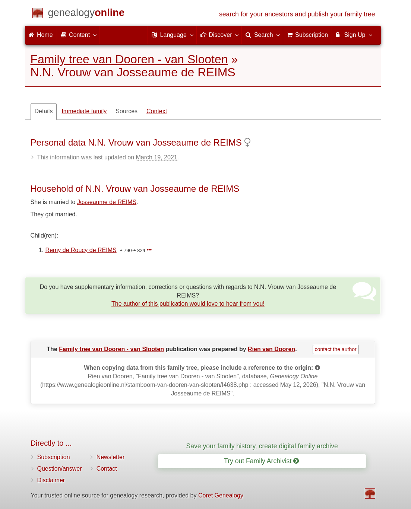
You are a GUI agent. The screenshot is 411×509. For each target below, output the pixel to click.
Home (41, 35)
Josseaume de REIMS (106, 202)
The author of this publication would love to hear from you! (188, 303)
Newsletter (111, 457)
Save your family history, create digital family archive (262, 446)
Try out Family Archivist (261, 461)
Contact (107, 468)
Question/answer (59, 468)
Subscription (53, 457)
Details (44, 111)
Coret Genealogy (220, 495)
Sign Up (353, 34)
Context (156, 111)
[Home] (86, 14)
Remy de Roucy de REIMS (81, 250)
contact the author (336, 349)
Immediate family (84, 111)
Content (78, 34)
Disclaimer (51, 480)
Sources (126, 111)
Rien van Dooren (271, 349)
